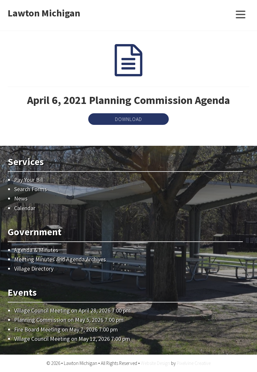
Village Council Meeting (42, 310)
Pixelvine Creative (194, 363)
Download (128, 119)
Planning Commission (40, 319)
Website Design (155, 363)
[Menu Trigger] (240, 14)
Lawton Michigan (44, 13)
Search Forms (30, 189)
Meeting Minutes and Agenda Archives (60, 259)
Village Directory (33, 268)
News (21, 198)
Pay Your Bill (28, 179)
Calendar (24, 208)
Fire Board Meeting (37, 329)
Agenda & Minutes (36, 250)
